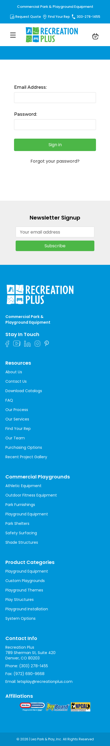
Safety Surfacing (21, 533)
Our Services (17, 419)
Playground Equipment (26, 514)
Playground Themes (24, 590)
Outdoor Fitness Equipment (31, 495)
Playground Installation (26, 609)
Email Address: (30, 87)
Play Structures (19, 599)
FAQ (9, 400)
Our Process (16, 409)
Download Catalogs (23, 390)
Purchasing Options (23, 447)
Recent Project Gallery (26, 457)
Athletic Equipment (23, 485)
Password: (25, 114)
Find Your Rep (59, 16)
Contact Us (16, 381)
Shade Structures (21, 542)
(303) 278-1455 (33, 666)
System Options (20, 618)
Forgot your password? (55, 161)
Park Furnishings (20, 504)
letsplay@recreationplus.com (45, 681)
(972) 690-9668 (28, 673)
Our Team (15, 438)
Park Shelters (17, 523)
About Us (13, 372)
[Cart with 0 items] (95, 37)
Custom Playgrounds (25, 580)
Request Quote (28, 16)
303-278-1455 (88, 16)
